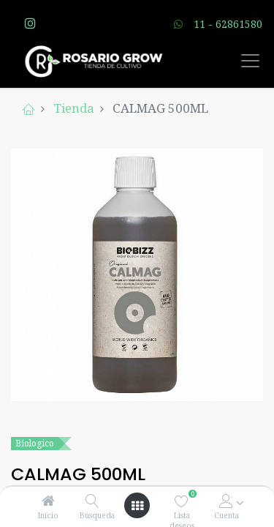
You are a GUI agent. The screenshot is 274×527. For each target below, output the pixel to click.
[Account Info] (226, 501)
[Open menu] (137, 506)
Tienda (73, 108)
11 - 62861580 (228, 24)
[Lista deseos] (182, 501)
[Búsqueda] (92, 501)
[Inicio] (48, 501)
